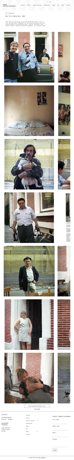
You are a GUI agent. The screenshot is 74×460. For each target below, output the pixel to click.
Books (27, 426)
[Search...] (57, 2)
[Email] (60, 435)
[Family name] (60, 428)
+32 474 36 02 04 (6, 417)
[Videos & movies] (37, 420)
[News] (37, 431)
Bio (27, 428)
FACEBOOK (4, 424)
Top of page (37, 409)
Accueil (28, 415)
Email (54, 432)
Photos (27, 418)
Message (55, 439)
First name (56, 419)
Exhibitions (29, 423)
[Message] (60, 443)
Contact (28, 434)
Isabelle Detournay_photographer (9, 5)
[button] (37, 5)
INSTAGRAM (4, 423)
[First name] (60, 422)
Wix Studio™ (42, 457)
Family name (56, 426)
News (27, 431)
